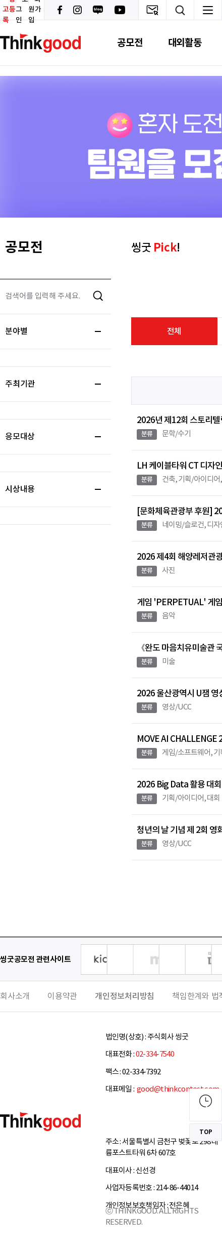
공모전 (129, 43)
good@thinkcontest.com (177, 1089)
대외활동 (185, 43)
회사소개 (15, 996)
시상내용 (53, 489)
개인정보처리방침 (124, 996)
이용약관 (62, 996)
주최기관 (53, 384)
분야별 (53, 331)
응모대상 (53, 436)
